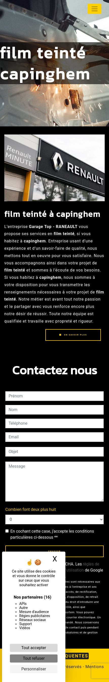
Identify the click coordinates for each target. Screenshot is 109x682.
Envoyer (54, 551)
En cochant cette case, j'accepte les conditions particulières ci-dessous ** (52, 534)
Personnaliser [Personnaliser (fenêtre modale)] (33, 669)
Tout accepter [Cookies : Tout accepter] (33, 647)
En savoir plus (73, 335)
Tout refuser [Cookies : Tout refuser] (34, 658)
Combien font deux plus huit (30, 509)
